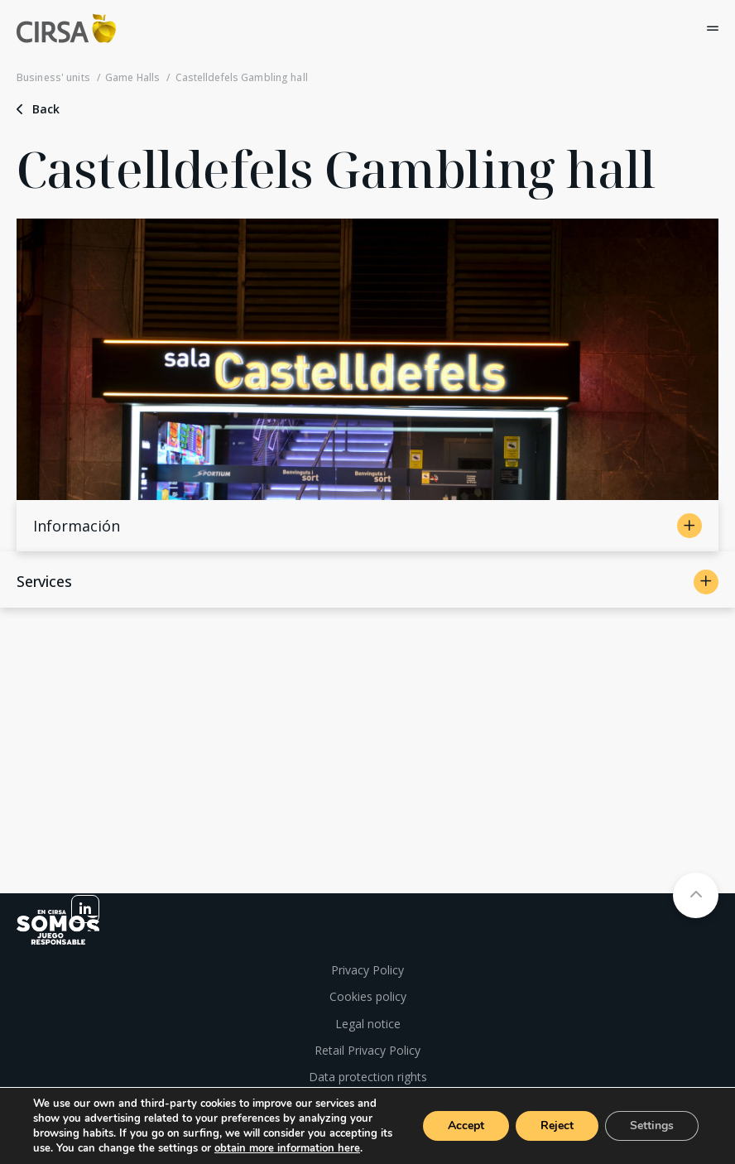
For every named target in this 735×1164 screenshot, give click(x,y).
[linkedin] (85, 909)
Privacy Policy (367, 970)
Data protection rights (368, 1077)
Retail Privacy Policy (367, 1050)
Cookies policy (367, 996)
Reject (557, 1125)
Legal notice (368, 1024)
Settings (652, 1125)
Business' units (53, 78)
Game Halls (132, 78)
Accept (466, 1125)
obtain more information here (287, 1148)
